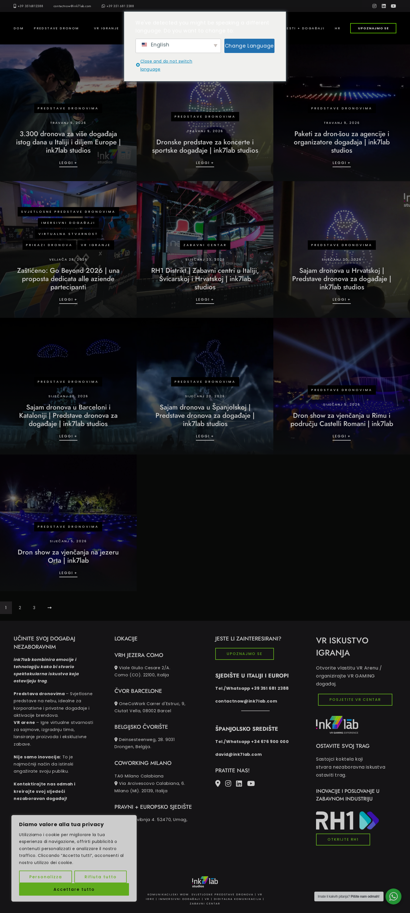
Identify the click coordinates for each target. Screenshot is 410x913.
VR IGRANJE (106, 28)
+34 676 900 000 (270, 741)
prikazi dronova (49, 245)
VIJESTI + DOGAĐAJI (302, 28)
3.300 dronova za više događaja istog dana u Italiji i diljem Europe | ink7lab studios (68, 142)
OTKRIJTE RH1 (343, 839)
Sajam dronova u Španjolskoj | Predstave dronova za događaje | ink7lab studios (205, 415)
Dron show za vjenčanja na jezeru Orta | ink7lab (68, 556)
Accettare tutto (74, 889)
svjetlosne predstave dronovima (68, 211)
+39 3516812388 (30, 6)
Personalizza (45, 877)
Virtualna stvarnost (68, 234)
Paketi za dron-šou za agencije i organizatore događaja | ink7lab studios (342, 142)
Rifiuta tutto (101, 877)
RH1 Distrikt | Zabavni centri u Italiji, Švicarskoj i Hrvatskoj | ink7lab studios (205, 278)
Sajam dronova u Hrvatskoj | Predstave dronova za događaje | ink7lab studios (341, 278)
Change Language (249, 45)
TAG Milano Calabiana (154, 783)
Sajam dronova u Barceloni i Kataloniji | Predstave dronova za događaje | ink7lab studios (68, 415)
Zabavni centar (205, 245)
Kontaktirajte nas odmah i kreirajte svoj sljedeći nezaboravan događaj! (44, 791)
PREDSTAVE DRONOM (56, 28)
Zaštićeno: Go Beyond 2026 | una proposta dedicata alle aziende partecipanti (68, 278)
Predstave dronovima (68, 108)
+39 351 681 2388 (118, 6)
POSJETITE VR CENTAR (355, 699)
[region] (74, 858)
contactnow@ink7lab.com (72, 6)
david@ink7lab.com (238, 754)
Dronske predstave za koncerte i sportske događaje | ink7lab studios (205, 146)
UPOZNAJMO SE (373, 28)
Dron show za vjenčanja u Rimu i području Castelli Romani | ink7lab (341, 419)
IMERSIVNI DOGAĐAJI (68, 222)
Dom (19, 28)
